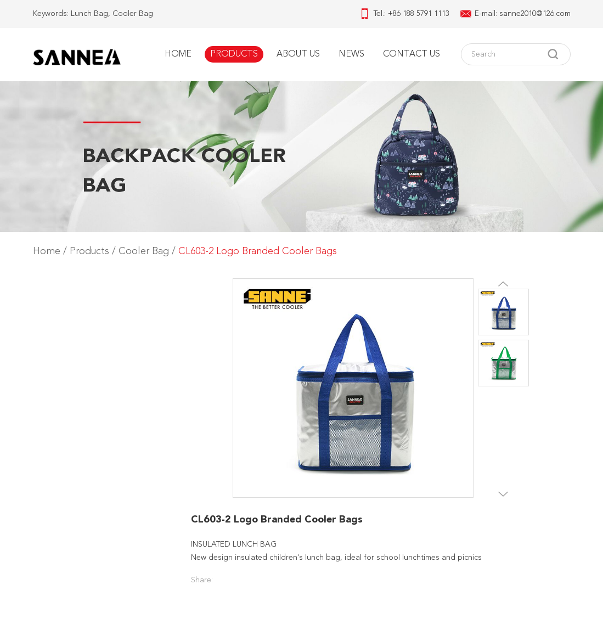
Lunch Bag (89, 14)
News (351, 54)
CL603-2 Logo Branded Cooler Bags (257, 251)
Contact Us (411, 54)
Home (178, 54)
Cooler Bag (132, 14)
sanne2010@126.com (535, 14)
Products (234, 54)
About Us (298, 54)
